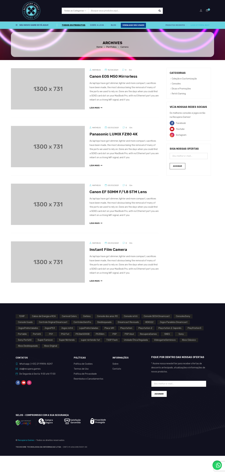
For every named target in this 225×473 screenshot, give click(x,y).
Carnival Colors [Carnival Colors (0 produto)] (69, 316)
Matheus (96, 70)
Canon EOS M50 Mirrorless (113, 76)
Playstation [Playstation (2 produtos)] (126, 328)
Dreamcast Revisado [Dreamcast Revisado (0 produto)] (128, 322)
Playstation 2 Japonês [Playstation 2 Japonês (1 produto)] (169, 328)
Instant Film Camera (108, 249)
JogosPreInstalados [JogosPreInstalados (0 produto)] (28, 328)
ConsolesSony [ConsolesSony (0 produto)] (183, 316)
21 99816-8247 (45, 364)
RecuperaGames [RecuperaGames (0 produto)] (148, 334)
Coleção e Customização (184, 78)
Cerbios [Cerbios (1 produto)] (87, 316)
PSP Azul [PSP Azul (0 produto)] (129, 334)
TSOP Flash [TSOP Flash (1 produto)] (112, 340)
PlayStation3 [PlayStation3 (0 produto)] (194, 328)
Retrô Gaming (179, 93)
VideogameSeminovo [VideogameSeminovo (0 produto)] (165, 340)
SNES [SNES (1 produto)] (167, 334)
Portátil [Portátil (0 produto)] (37, 334)
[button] (217, 465)
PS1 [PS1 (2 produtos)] (51, 334)
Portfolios (111, 47)
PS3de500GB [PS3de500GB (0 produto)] (83, 334)
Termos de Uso (81, 369)
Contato (116, 369)
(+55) (33, 364)
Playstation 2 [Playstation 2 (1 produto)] (145, 328)
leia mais (95, 108)
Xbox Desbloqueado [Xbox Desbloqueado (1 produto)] (28, 346)
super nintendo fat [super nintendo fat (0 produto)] (90, 340)
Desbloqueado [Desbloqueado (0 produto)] (104, 322)
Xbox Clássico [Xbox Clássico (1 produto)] (189, 340)
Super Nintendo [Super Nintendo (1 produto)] (67, 340)
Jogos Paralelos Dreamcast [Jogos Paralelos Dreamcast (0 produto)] (174, 322)
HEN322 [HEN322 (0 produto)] (149, 322)
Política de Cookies (83, 364)
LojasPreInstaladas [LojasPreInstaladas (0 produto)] (88, 328)
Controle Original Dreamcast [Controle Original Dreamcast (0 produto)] (53, 322)
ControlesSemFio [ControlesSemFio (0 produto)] (82, 322)
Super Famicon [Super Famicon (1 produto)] (45, 340)
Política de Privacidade (85, 374)
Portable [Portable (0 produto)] (22, 334)
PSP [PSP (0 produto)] (114, 334)
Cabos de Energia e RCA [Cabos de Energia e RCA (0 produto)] (44, 316)
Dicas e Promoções (181, 88)
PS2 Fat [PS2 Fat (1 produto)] (65, 334)
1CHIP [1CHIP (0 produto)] (22, 316)
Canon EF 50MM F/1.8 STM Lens (118, 192)
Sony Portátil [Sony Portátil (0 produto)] (24, 340)
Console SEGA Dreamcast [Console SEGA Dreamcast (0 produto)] (157, 316)
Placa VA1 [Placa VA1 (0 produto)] (109, 328)
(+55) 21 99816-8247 (200, 25)
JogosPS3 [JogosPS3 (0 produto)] (49, 328)
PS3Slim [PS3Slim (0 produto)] (100, 334)
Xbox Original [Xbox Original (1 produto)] (50, 346)
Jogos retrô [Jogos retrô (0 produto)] (67, 328)
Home (99, 47)
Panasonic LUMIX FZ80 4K (114, 134)
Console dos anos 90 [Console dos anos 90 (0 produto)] (107, 316)
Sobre (115, 364)
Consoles (176, 83)
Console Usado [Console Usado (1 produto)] (25, 322)
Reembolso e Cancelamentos (88, 379)
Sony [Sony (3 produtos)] (181, 334)
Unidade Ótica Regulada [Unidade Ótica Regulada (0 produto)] (136, 340)
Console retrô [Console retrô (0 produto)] (131, 316)
